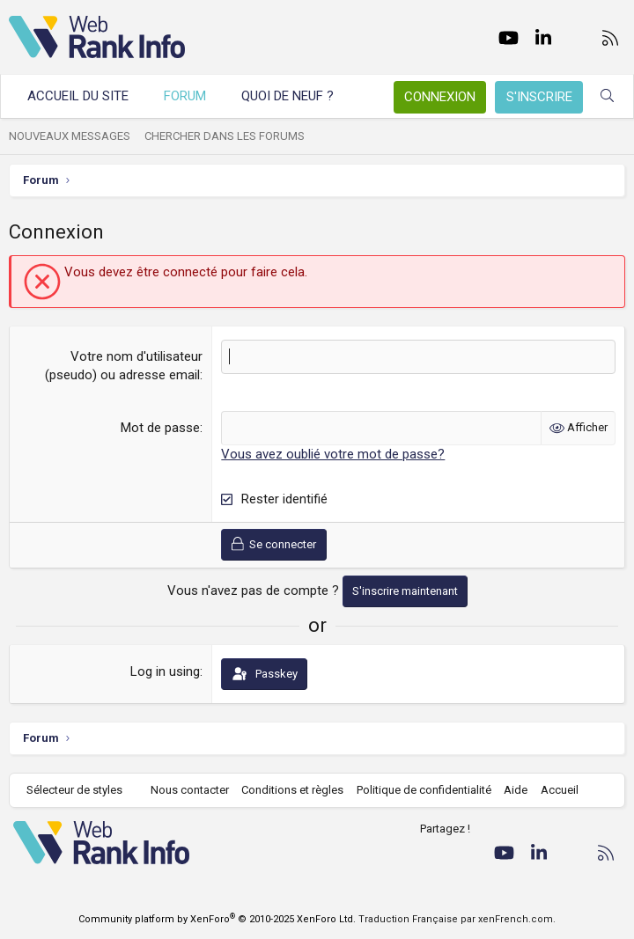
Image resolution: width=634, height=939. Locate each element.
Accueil (560, 789)
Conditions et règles (292, 789)
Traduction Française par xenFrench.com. (457, 919)
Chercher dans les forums (224, 136)
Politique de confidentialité (424, 789)
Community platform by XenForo (217, 919)
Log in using (165, 671)
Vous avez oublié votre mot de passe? (333, 454)
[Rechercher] (607, 96)
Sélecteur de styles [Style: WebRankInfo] (74, 789)
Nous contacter (190, 789)
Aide (515, 789)
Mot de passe (160, 428)
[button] (350, 96)
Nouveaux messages (69, 136)
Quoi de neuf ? (287, 96)
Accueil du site (78, 96)
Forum (185, 96)
